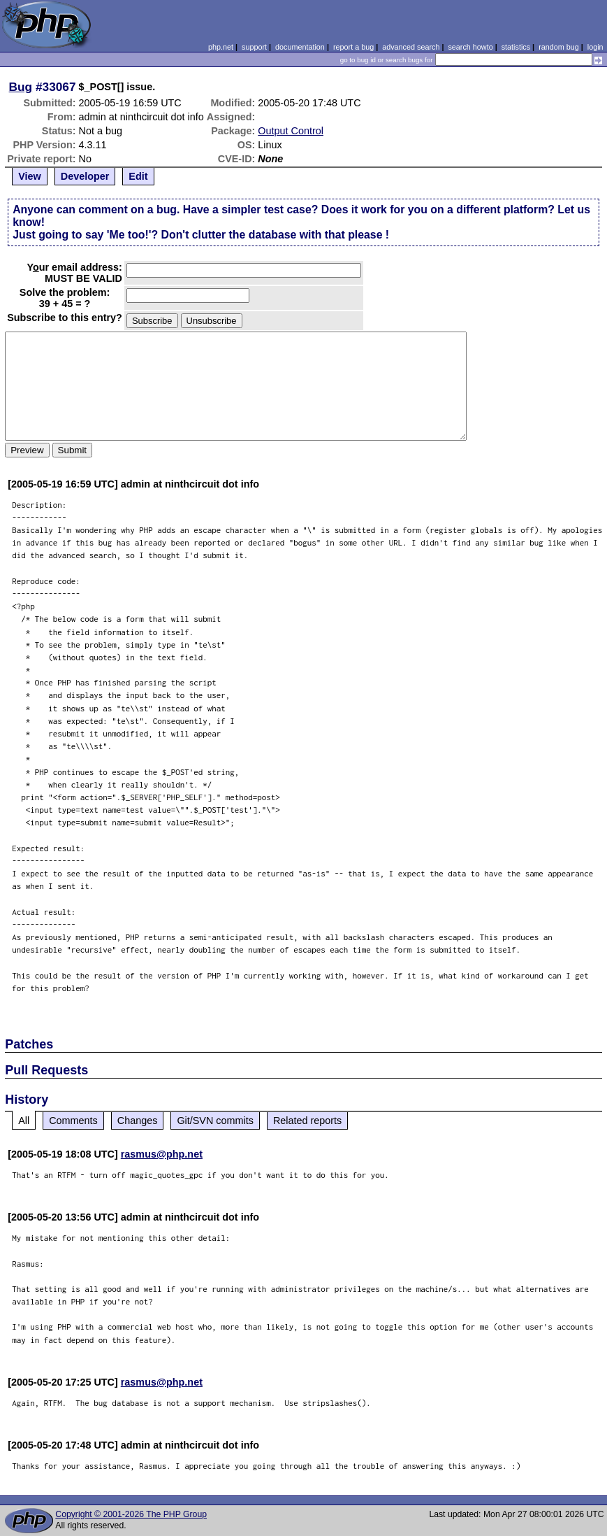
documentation (300, 47)
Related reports (307, 1120)
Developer (85, 176)
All (23, 1120)
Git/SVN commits (215, 1120)
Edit (138, 176)
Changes (137, 1120)
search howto (470, 47)
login (595, 47)
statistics (516, 47)
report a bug (353, 47)
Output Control (290, 130)
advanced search (410, 47)
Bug (21, 87)
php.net (220, 47)
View (29, 176)
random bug (559, 47)
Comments (73, 1120)
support (254, 47)
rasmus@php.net (162, 1154)
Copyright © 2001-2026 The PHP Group (131, 1514)
